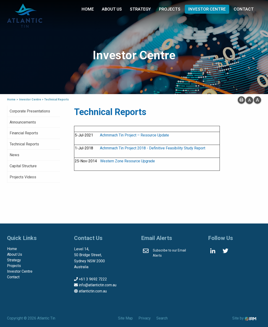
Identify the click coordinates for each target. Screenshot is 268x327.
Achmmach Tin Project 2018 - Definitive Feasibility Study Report (152, 148)
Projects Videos (23, 177)
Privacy (144, 318)
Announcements (23, 122)
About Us (112, 9)
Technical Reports (24, 144)
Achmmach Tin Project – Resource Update (134, 135)
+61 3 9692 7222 (93, 279)
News (14, 155)
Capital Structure (23, 166)
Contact (244, 9)
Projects (169, 9)
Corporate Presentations (30, 111)
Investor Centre (207, 9)
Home (88, 9)
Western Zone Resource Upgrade (127, 161)
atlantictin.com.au (93, 291)
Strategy (140, 9)
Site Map (125, 318)
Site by (244, 318)
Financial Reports (24, 133)
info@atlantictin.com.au (97, 285)
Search (162, 318)
